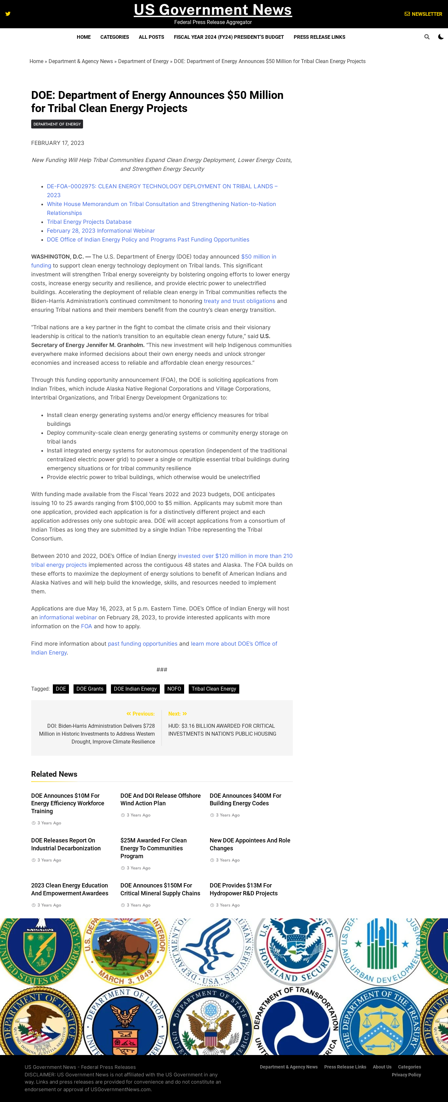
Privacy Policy (406, 1075)
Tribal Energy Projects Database (89, 221)
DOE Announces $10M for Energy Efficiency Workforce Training (67, 803)
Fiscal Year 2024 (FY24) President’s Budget (229, 37)
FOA (86, 626)
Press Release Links (319, 37)
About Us (382, 1067)
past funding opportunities (143, 643)
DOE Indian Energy (135, 689)
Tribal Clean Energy (214, 689)
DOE (61, 689)
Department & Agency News (81, 61)
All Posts (151, 37)
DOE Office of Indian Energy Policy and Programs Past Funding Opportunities (148, 239)
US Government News (213, 9)
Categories (114, 37)
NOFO (174, 689)
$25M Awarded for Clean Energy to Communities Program (153, 848)
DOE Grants (89, 689)
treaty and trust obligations (239, 301)
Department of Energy (143, 61)
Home (84, 37)
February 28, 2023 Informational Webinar (101, 230)
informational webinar (68, 617)
